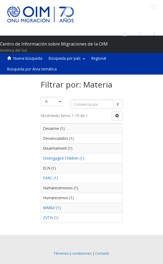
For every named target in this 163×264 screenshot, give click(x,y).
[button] (140, 33)
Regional (98, 58)
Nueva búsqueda (27, 58)
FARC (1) (50, 177)
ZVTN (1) (51, 217)
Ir (118, 104)
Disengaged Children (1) (63, 158)
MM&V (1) (52, 207)
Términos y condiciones (73, 253)
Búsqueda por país (66, 58)
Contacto (102, 253)
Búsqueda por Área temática (32, 68)
